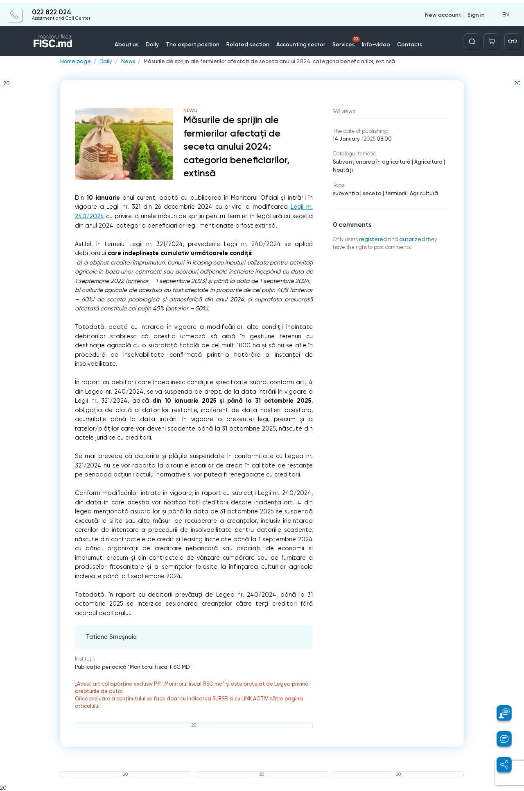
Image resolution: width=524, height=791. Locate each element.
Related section (249, 41)
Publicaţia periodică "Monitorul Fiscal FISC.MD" (132, 667)
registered (372, 238)
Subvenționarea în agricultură (370, 161)
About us (135, 41)
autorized (410, 238)
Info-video (371, 41)
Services (342, 38)
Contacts (403, 41)
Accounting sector (299, 41)
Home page (75, 61)
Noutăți (342, 169)
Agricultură (420, 192)
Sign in (476, 11)
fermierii (393, 192)
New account (443, 11)
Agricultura (424, 161)
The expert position (197, 41)
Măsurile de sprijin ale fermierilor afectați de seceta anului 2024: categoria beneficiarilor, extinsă (263, 61)
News (126, 61)
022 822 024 (51, 9)
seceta (370, 192)
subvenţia (345, 192)
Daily (159, 41)
